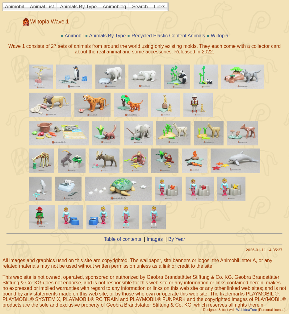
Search (140, 6)
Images (155, 239)
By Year (176, 239)
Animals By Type (78, 6)
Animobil (14, 6)
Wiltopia (219, 35)
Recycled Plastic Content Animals (168, 35)
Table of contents (122, 239)
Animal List (42, 6)
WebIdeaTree (246, 310)
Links (159, 6)
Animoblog (114, 6)
